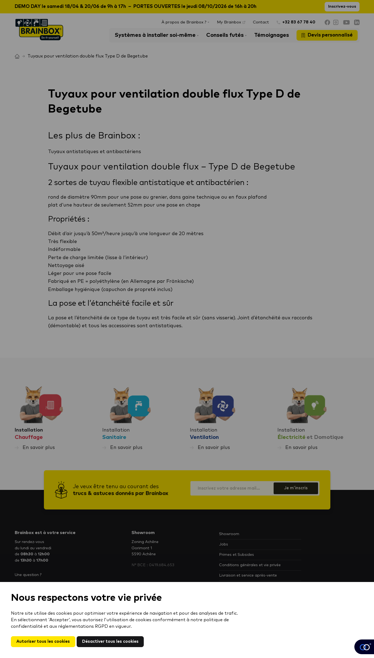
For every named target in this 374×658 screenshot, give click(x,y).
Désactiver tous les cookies (114, 641)
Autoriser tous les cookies (44, 641)
